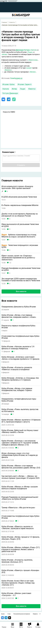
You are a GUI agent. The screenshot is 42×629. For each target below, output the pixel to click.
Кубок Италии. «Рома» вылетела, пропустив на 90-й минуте (20, 410)
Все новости (21, 291)
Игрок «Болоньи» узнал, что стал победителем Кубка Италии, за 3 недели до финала (20, 455)
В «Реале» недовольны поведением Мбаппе (20, 205)
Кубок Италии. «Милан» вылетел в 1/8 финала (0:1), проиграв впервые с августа (21, 421)
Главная (4, 22)
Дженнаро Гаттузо (23, 50)
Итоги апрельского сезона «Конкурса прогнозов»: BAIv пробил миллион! (17, 187)
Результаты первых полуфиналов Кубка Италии (18, 327)
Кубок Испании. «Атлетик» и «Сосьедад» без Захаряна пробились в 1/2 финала (20, 379)
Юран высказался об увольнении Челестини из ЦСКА (20, 225)
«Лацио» (30, 52)
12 (10, 263)
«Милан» (32, 72)
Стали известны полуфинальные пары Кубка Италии (20, 337)
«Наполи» (33, 50)
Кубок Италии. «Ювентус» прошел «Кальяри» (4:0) (20, 571)
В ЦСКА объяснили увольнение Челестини (19, 197)
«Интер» (5, 54)
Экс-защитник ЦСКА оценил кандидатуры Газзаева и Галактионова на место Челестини (21, 280)
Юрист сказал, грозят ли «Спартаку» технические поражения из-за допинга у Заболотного (18, 258)
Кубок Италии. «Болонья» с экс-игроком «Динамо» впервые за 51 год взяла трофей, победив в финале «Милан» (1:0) (20, 443)
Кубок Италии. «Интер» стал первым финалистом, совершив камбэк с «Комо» (19, 316)
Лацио (22, 89)
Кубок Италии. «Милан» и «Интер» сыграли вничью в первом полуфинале (20, 488)
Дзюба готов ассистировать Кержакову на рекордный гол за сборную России (20, 215)
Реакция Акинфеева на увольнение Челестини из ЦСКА (21, 269)
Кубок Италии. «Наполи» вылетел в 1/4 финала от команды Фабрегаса (18, 348)
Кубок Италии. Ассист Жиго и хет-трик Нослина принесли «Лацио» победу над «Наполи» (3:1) (18, 583)
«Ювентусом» (33, 60)
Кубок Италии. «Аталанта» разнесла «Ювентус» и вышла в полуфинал (17, 368)
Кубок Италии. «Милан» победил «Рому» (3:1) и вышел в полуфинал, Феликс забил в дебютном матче (21, 549)
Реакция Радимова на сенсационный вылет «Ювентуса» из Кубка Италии (20, 498)
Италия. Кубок (8, 84)
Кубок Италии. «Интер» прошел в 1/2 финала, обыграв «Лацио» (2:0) (21, 538)
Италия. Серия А (24, 84)
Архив (2, 613)
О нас (9, 613)
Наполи (5, 89)
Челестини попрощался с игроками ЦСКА (20, 246)
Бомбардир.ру (16, 78)
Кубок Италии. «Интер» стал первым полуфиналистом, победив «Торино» (17, 389)
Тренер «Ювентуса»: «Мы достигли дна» (18, 508)
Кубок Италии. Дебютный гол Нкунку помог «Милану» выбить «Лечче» (20, 431)
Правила (35, 613)
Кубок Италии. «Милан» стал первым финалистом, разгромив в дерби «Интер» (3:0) (21, 467)
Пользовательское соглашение (21, 613)
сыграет (29, 68)
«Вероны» (8, 70)
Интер (14, 89)
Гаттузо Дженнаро (10, 93)
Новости (12, 22)
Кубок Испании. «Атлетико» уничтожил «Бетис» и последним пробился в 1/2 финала (20, 358)
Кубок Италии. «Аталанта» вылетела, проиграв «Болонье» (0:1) (17, 561)
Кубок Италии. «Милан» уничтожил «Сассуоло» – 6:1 (16, 594)
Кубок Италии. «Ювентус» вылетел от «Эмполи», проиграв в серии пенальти (17, 528)
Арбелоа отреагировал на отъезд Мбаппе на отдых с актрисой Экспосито (19, 236)
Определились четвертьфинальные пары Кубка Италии (19, 400)
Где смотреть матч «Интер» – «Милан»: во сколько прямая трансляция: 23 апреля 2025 (20, 477)
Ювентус (32, 89)
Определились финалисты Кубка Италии (19, 307)
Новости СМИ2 (9, 112)
